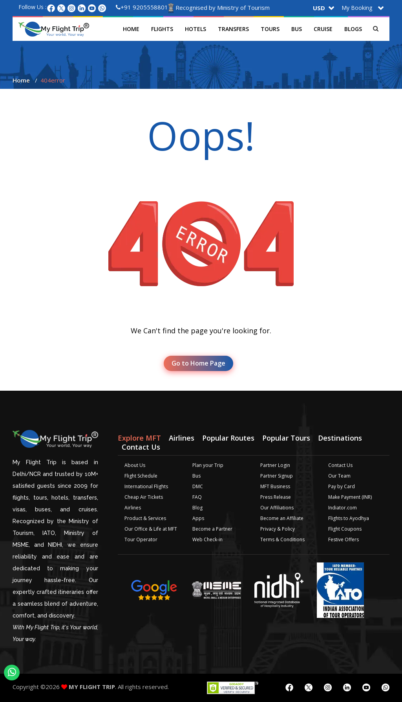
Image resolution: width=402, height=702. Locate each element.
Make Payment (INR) (350, 497)
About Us (134, 465)
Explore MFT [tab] (139, 438)
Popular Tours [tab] (286, 438)
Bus (296, 29)
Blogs (353, 29)
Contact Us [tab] (141, 447)
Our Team (339, 475)
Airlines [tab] (181, 438)
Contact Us (340, 465)
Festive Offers (343, 539)
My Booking (357, 7)
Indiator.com (342, 507)
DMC (197, 486)
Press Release (275, 497)
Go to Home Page (198, 363)
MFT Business (275, 486)
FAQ (197, 497)
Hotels (195, 29)
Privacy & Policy (277, 529)
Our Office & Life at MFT (150, 529)
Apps (198, 518)
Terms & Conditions (282, 539)
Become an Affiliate (281, 518)
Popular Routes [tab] (228, 438)
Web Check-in (207, 539)
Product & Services (145, 518)
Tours (270, 29)
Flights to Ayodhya (348, 518)
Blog (197, 507)
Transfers (233, 29)
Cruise (323, 29)
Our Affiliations (277, 507)
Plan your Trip (207, 465)
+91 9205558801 (142, 7)
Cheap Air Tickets (143, 497)
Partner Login (275, 465)
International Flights (146, 486)
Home (131, 29)
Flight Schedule (140, 475)
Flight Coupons (345, 529)
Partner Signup (276, 475)
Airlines (132, 507)
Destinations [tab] (340, 438)
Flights (162, 29)
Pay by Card (341, 486)
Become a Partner (212, 529)
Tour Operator (140, 539)
